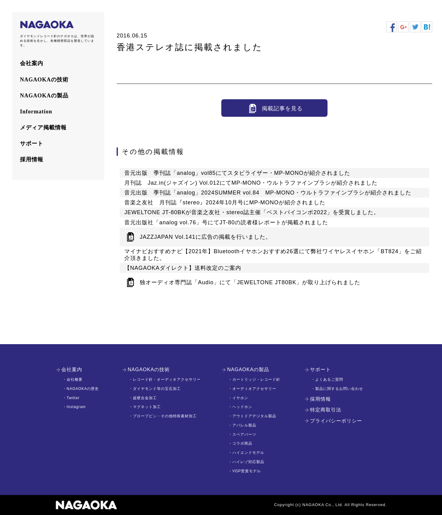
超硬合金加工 (145, 398)
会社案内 (31, 63)
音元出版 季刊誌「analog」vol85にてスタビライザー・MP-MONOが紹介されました (237, 173)
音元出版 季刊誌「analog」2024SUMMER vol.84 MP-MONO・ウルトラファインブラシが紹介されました (267, 193)
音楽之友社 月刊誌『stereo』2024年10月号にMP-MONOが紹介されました (224, 202)
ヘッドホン (242, 407)
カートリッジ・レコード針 (256, 379)
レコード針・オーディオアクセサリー (167, 379)
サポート (31, 143)
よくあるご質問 (329, 379)
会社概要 (75, 379)
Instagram (76, 407)
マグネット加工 (147, 407)
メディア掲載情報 (43, 127)
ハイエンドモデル (248, 452)
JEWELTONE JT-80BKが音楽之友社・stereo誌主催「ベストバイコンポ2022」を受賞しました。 (251, 212)
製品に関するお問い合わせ (339, 389)
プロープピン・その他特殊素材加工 (165, 416)
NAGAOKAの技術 (44, 80)
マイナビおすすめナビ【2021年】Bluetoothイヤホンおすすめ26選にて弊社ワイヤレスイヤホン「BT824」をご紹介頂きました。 (273, 254)
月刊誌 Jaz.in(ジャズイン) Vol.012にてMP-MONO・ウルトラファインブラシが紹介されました (251, 183)
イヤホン (240, 398)
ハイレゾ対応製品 (248, 462)
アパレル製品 (244, 425)
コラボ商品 (242, 443)
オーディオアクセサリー (254, 389)
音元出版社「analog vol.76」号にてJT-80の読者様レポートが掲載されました (226, 222)
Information (36, 111)
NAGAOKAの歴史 (83, 389)
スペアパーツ (244, 434)
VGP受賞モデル (246, 471)
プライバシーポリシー (336, 420)
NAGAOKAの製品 (44, 95)
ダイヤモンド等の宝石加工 (157, 389)
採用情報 (31, 159)
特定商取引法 (325, 409)
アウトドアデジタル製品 (254, 416)
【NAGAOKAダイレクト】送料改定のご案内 (182, 268)
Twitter (73, 398)
